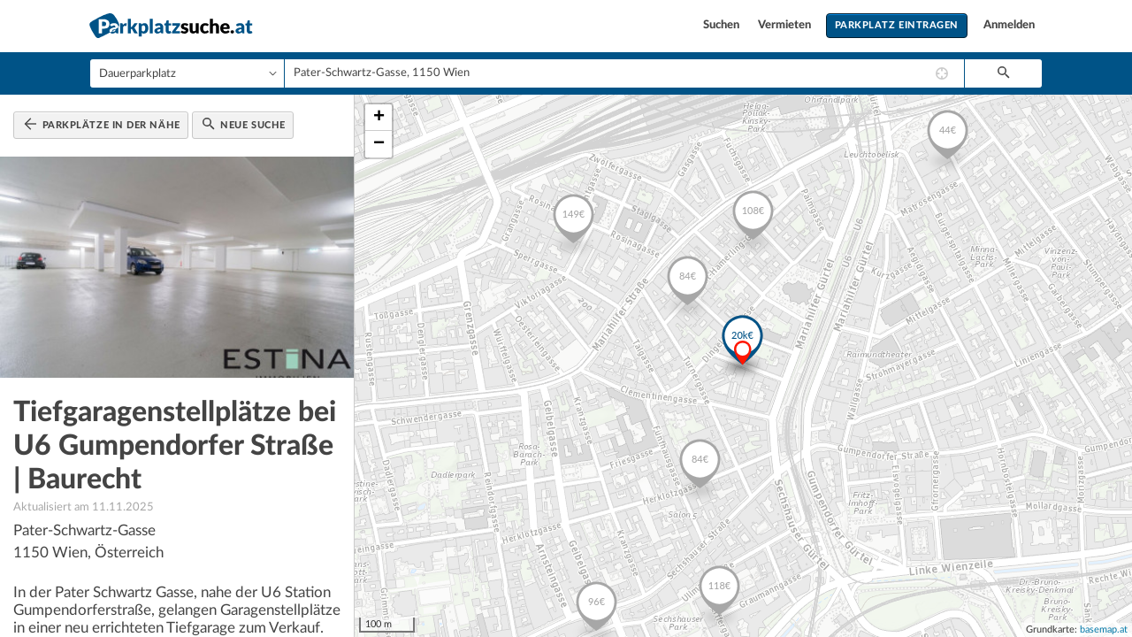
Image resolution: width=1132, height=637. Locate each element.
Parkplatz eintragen (897, 25)
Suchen (722, 25)
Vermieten (786, 25)
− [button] (379, 144)
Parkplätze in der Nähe (102, 124)
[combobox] (624, 73)
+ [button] (379, 117)
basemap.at (1104, 629)
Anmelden (1009, 25)
